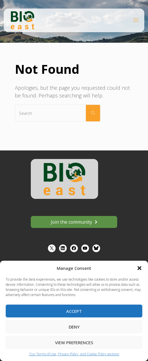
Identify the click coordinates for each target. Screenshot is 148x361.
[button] (139, 268)
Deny (74, 327)
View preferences (74, 342)
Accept (74, 311)
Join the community (71, 222)
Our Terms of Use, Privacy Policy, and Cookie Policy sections (74, 354)
